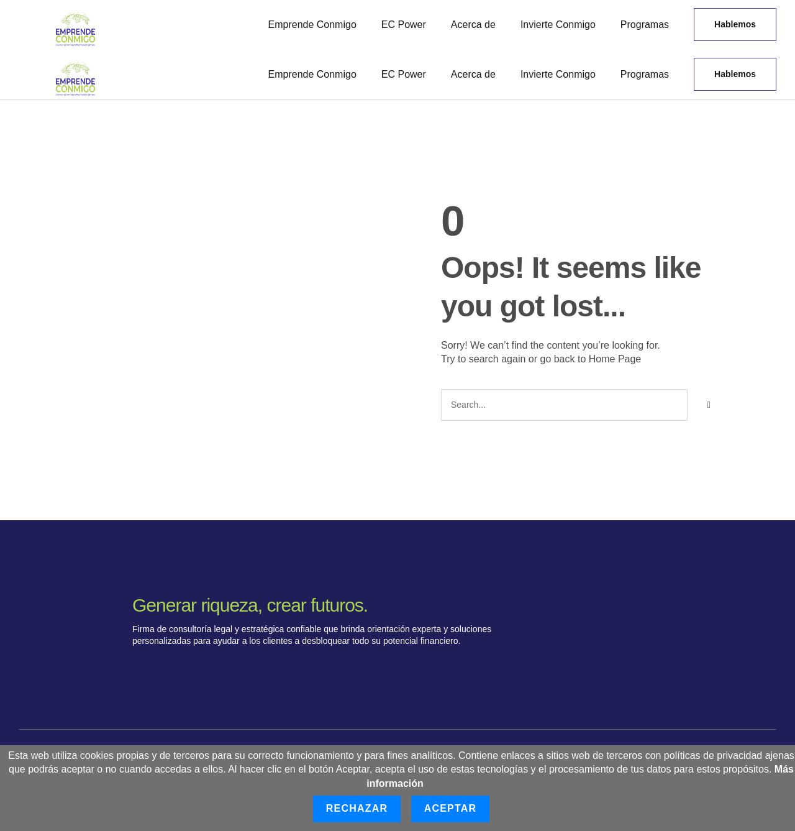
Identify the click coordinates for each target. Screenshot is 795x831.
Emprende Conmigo (312, 24)
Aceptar (450, 808)
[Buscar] (709, 405)
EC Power (403, 24)
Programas (644, 24)
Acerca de (473, 24)
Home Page (615, 359)
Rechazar (357, 808)
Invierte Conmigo (558, 24)
